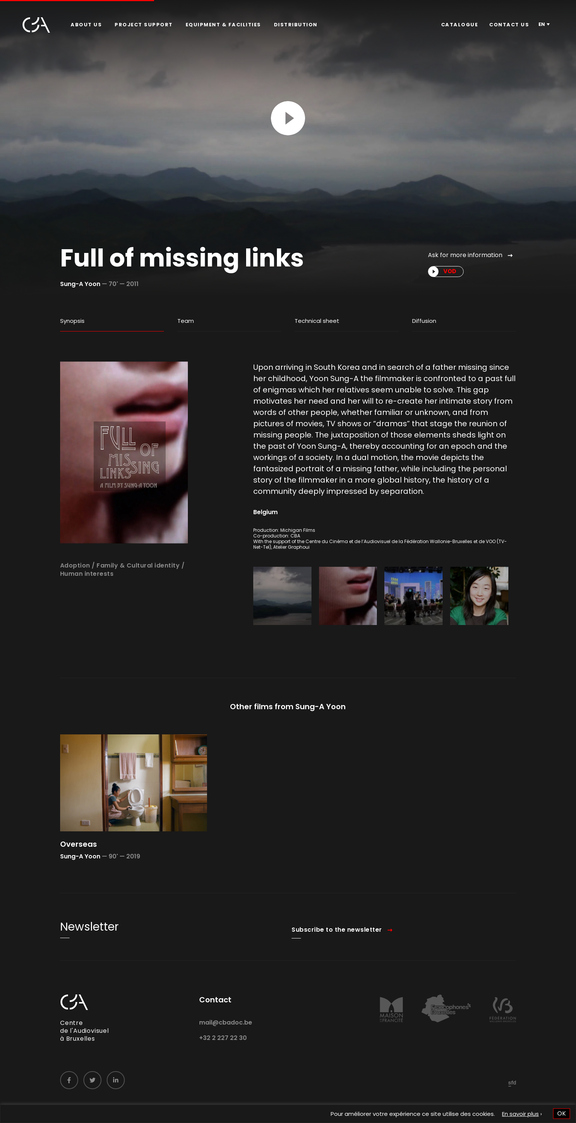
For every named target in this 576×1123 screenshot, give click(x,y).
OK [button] (561, 1113)
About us (86, 24)
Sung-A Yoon (80, 284)
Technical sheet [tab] (317, 321)
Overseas (78, 857)
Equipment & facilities (223, 24)
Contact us (509, 24)
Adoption (75, 579)
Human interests (87, 587)
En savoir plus (520, 1114)
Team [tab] (185, 321)
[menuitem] (86, 24)
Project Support (144, 24)
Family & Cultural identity (138, 579)
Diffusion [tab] (424, 321)
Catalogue (459, 24)
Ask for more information (465, 255)
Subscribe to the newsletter (337, 943)
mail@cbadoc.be (225, 1036)
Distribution (295, 24)
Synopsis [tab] (72, 321)
